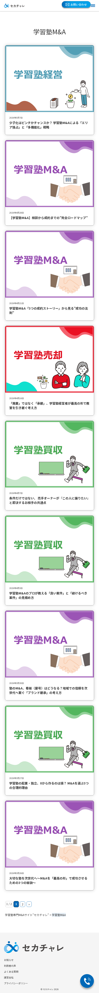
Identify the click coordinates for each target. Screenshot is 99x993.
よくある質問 (11, 971)
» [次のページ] (29, 904)
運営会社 (9, 977)
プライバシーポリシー (16, 983)
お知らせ (9, 960)
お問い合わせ (76, 4)
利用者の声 (10, 965)
